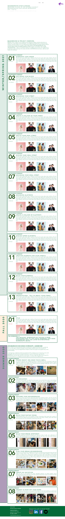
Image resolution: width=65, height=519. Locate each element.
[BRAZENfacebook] (41, 512)
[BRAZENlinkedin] (36, 512)
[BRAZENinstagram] (31, 512)
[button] (21, 68)
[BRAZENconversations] (46, 512)
